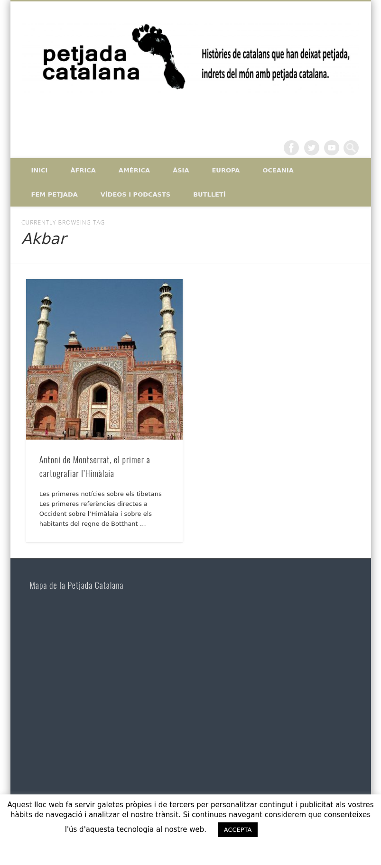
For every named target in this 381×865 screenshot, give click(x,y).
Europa (226, 170)
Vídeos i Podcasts (135, 194)
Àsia (181, 170)
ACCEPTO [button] (291, 829)
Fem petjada (54, 194)
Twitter (311, 147)
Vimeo (331, 147)
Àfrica (82, 170)
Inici (39, 170)
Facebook (291, 147)
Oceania (277, 170)
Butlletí (209, 194)
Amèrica (134, 170)
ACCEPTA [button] (238, 829)
